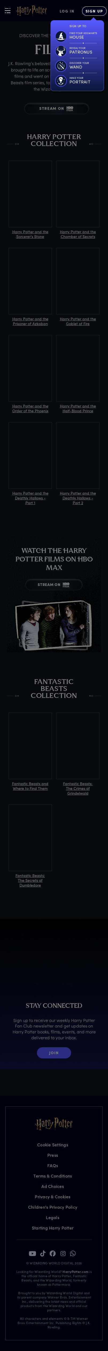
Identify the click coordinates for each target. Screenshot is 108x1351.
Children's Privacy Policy (52, 1207)
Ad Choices (52, 1186)
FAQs (52, 1165)
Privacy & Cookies (52, 1196)
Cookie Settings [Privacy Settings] (52, 1144)
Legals (52, 1217)
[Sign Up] (94, 11)
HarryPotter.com (75, 1271)
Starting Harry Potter (53, 1228)
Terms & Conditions (52, 1176)
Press (52, 1155)
